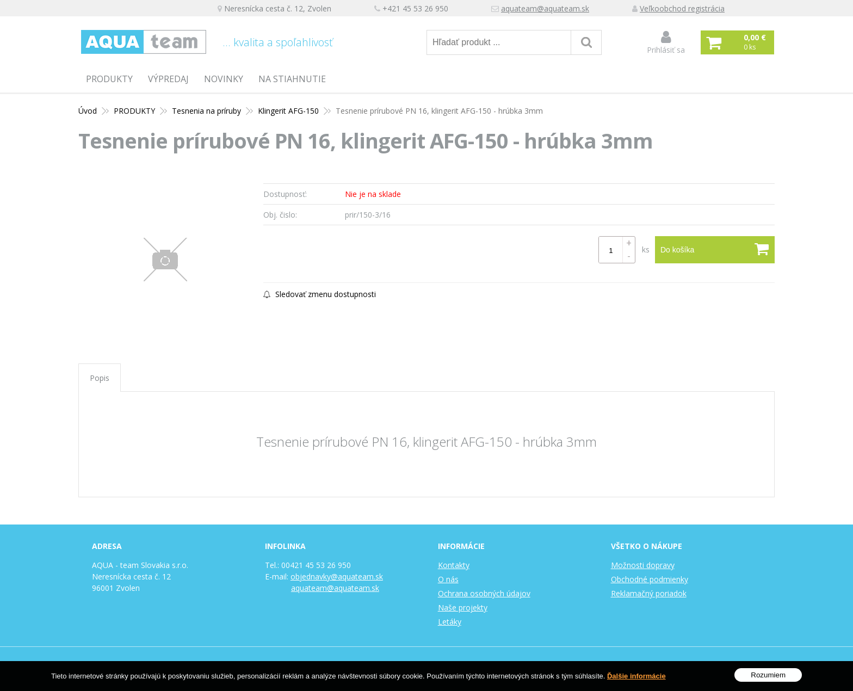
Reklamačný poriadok (649, 593)
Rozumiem (768, 678)
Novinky (223, 79)
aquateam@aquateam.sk (545, 8)
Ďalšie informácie (636, 678)
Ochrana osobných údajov (484, 593)
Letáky (449, 621)
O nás (448, 579)
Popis (99, 378)
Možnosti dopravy (643, 565)
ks (646, 249)
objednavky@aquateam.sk (336, 576)
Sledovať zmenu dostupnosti (319, 294)
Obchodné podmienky (649, 579)
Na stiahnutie (292, 79)
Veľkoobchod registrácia (682, 8)
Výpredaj (168, 79)
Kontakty (453, 565)
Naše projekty (462, 607)
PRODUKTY (109, 79)
